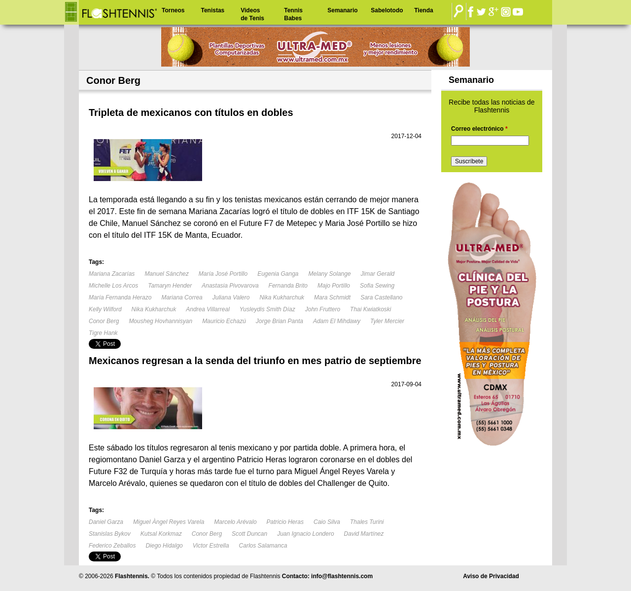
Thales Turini (367, 521)
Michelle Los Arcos (113, 285)
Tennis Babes (293, 14)
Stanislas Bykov (110, 533)
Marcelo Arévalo (235, 521)
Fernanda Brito (288, 285)
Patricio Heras (285, 521)
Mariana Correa (181, 297)
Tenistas (212, 10)
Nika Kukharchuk (281, 297)
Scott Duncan (249, 533)
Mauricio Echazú (224, 321)
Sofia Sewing (377, 285)
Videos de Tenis (252, 14)
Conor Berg (104, 321)
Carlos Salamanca (263, 545)
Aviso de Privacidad (491, 576)
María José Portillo (223, 273)
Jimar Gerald (378, 273)
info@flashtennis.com (342, 576)
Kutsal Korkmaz (161, 533)
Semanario (342, 10)
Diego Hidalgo (163, 545)
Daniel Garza (106, 521)
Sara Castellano (381, 297)
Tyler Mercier (387, 321)
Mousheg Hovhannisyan (160, 321)
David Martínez (364, 533)
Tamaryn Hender (170, 285)
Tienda (423, 10)
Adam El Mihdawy (336, 321)
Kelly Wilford (105, 309)
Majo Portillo (333, 285)
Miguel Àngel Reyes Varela (168, 521)
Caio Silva (327, 521)
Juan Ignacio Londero (305, 533)
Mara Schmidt (332, 297)
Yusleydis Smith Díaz (267, 309)
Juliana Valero (231, 297)
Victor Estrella (211, 545)
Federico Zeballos (112, 545)
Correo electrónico (479, 128)
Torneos (173, 10)
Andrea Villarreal (208, 309)
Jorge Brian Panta (279, 321)
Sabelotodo (387, 10)
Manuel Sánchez (166, 273)
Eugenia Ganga (277, 273)
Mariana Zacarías (112, 273)
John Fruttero (322, 309)
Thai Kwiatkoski (370, 309)
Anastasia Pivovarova (230, 285)
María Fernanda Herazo (120, 297)
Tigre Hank (103, 333)
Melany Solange (330, 273)
